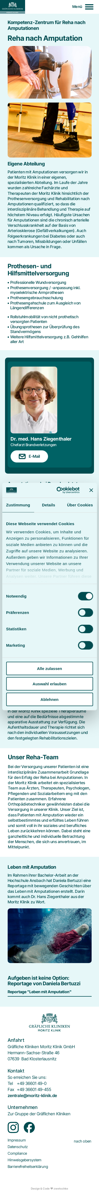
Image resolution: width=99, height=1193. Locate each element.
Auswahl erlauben (49, 684)
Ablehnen (49, 699)
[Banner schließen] (91, 490)
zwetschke (61, 1188)
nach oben (83, 1141)
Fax (11, 1089)
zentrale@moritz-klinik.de (32, 1095)
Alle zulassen (49, 668)
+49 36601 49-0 (31, 1083)
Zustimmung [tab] (18, 504)
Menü (77, 6)
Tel (10, 1083)
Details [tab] (48, 504)
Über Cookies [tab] (80, 504)
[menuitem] (39, 1113)
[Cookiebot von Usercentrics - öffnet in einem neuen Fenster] (59, 490)
